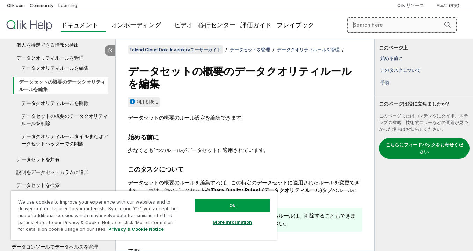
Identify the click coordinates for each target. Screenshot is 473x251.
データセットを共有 (38, 159)
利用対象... (147, 102)
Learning (67, 5)
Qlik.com (16, 5)
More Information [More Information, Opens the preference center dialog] (232, 222)
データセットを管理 (250, 49)
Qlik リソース (410, 5)
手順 (385, 82)
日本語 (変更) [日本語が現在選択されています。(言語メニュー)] (448, 5)
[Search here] (402, 25)
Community (42, 5)
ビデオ (183, 25)
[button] (447, 24)
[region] (144, 215)
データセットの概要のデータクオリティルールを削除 (64, 119)
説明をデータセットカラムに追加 (52, 172)
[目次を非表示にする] (110, 50)
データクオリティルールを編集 (55, 68)
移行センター (216, 25)
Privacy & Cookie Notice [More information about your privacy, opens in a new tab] (136, 229)
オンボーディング (136, 25)
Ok (232, 205)
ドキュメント (79, 25)
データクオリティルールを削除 (55, 103)
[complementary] (424, 145)
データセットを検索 (38, 185)
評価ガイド (255, 25)
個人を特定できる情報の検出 (47, 45)
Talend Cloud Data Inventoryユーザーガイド (175, 49)
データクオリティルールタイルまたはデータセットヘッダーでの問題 (64, 139)
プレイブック (295, 25)
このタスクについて (400, 70)
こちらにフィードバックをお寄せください (424, 148)
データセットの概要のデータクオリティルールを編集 (62, 85)
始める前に (391, 58)
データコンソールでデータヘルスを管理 (55, 247)
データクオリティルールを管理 (50, 58)
